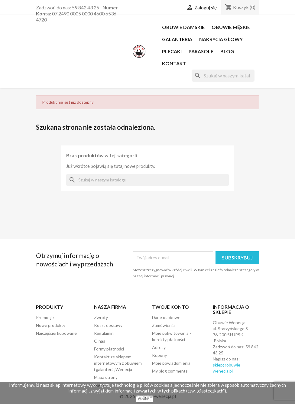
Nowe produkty (50, 325)
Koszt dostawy (108, 325)
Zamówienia (163, 325)
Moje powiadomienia (171, 363)
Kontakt (174, 63)
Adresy (159, 347)
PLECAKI (172, 51)
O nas (99, 341)
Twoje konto (170, 307)
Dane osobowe (166, 317)
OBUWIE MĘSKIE (231, 27)
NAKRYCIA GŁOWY (221, 39)
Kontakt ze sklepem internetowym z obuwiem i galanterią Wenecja (118, 363)
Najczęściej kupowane (56, 333)
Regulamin (104, 333)
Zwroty (101, 317)
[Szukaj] (223, 76)
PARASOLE (201, 51)
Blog (227, 51)
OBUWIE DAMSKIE (183, 27)
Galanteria (177, 39)
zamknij (144, 398)
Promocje (45, 317)
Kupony (159, 355)
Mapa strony (106, 377)
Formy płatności (109, 348)
